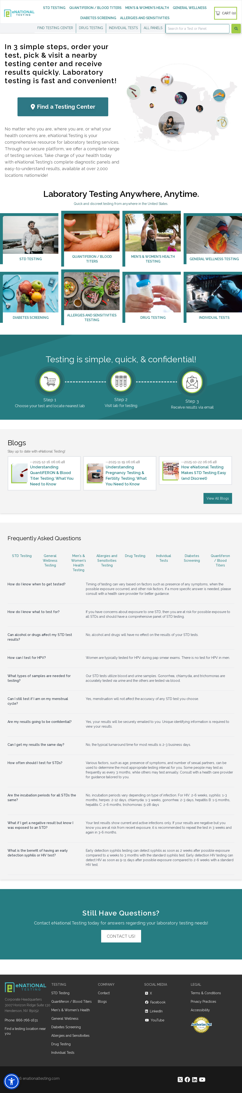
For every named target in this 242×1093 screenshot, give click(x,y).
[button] (11, 1081)
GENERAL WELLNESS (190, 8)
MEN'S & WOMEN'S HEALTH (147, 8)
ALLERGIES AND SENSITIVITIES (144, 18)
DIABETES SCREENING (98, 18)
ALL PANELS (153, 28)
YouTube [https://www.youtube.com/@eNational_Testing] (154, 1020)
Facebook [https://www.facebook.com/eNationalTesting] (154, 1002)
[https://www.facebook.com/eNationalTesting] (187, 1079)
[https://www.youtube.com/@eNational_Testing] (202, 1079)
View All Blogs (218, 498)
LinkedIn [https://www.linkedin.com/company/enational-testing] (153, 1011)
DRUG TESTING (91, 28)
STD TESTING (54, 8)
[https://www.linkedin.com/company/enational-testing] (194, 1079)
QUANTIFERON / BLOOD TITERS (95, 8)
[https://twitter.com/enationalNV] (180, 1079)
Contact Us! (121, 936)
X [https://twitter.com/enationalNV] (148, 993)
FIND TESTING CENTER (55, 28)
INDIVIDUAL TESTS (123, 28)
